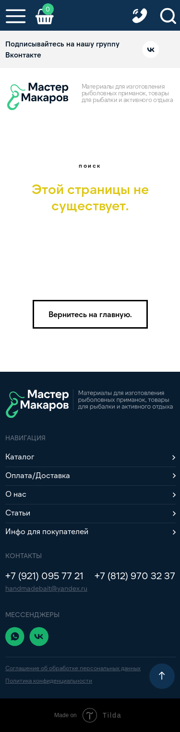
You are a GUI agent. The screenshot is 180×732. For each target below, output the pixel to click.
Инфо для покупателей (46, 531)
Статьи (17, 512)
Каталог (19, 456)
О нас (15, 493)
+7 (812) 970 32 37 (135, 575)
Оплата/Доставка (37, 475)
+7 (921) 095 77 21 (44, 575)
